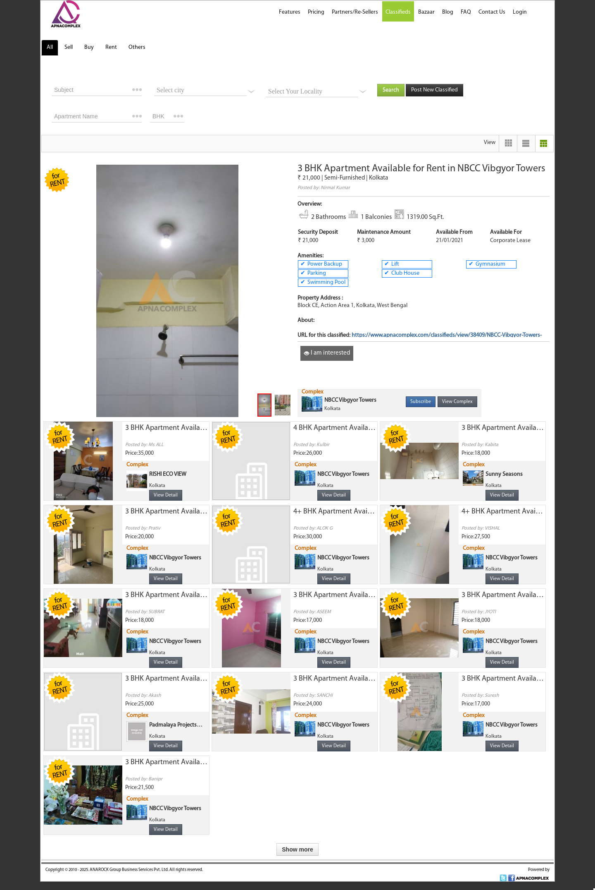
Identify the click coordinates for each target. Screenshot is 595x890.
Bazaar (426, 12)
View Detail (166, 495)
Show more (297, 849)
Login (520, 12)
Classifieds (398, 12)
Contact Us (491, 12)
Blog (447, 12)
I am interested (327, 353)
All (50, 47)
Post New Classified (434, 90)
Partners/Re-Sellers (355, 12)
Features (289, 12)
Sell (68, 47)
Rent (111, 47)
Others (137, 47)
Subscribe (420, 401)
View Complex (457, 401)
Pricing (316, 12)
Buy (89, 47)
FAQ (466, 12)
